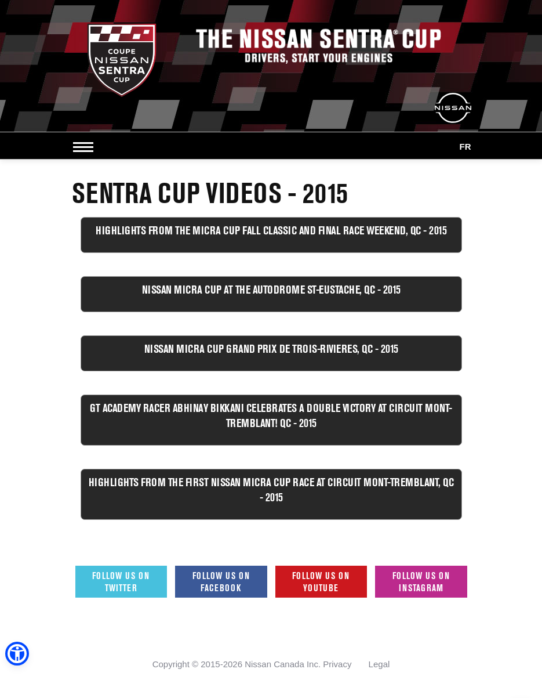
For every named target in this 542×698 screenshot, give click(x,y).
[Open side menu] (85, 146)
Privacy (337, 664)
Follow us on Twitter (121, 582)
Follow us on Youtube (321, 582)
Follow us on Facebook (221, 582)
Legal (379, 664)
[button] (17, 653)
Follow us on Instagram (421, 582)
